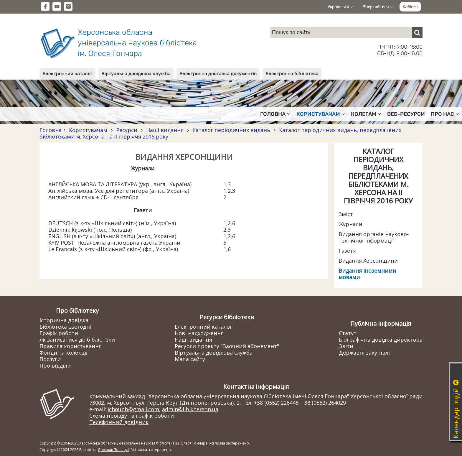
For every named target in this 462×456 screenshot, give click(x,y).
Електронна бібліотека (292, 73)
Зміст (346, 214)
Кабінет (410, 6)
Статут (348, 333)
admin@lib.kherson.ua (190, 409)
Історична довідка (63, 320)
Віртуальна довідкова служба (136, 73)
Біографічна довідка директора (381, 339)
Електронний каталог (67, 73)
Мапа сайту (190, 359)
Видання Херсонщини (368, 260)
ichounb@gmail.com (133, 409)
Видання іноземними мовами (367, 273)
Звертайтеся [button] (377, 6)
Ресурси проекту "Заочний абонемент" (227, 346)
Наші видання (165, 130)
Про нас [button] (445, 114)
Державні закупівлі (364, 352)
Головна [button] (275, 114)
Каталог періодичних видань (231, 130)
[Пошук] (417, 32)
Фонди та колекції (63, 352)
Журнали (350, 224)
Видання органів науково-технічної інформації (374, 237)
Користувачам (88, 130)
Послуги (50, 359)
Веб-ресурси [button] (406, 114)
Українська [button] (340, 6)
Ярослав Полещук (113, 449)
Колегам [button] (366, 114)
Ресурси (127, 130)
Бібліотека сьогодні (65, 326)
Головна (50, 130)
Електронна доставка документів (218, 73)
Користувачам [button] (320, 114)
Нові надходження (199, 333)
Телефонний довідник (118, 422)
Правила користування (70, 346)
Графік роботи (58, 333)
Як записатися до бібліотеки (77, 339)
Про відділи (55, 365)
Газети (348, 250)
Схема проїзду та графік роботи (131, 415)
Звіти (346, 346)
